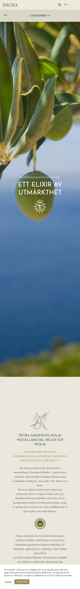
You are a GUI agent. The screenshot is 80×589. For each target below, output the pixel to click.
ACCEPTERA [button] (22, 581)
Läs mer (8, 581)
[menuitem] (67, 5)
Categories (38, 15)
